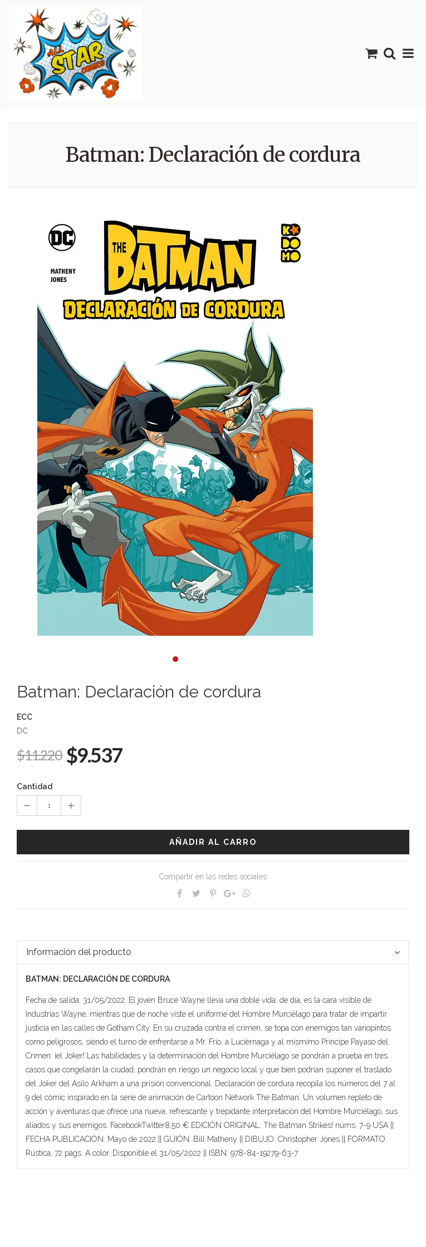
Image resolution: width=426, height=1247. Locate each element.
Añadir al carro (213, 842)
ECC (24, 716)
